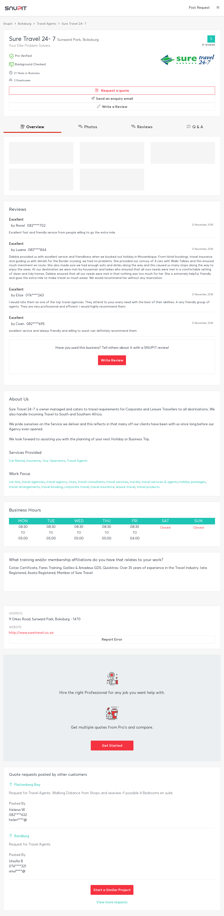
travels (135, 482)
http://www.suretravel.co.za (31, 633)
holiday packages (192, 482)
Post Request (199, 8)
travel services (117, 482)
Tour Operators (53, 461)
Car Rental (17, 461)
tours (72, 482)
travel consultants (91, 482)
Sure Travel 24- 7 (74, 24)
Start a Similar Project (112, 890)
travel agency (56, 482)
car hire (14, 482)
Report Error (112, 639)
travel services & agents (160, 482)
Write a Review (112, 106)
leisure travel (125, 487)
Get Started (112, 745)
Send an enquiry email (112, 98)
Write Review (112, 360)
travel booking (52, 487)
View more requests (112, 902)
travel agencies (33, 482)
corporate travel (76, 487)
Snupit (7, 24)
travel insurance (102, 487)
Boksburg (24, 24)
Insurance (33, 461)
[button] (218, 8)
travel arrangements (24, 487)
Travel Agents (46, 24)
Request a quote (112, 90)
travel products (148, 487)
